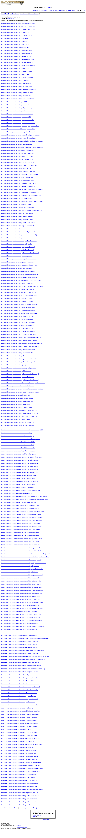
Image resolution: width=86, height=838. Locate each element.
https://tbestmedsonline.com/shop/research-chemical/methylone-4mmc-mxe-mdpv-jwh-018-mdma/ (27, 554)
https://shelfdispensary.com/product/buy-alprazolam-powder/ (17, 401)
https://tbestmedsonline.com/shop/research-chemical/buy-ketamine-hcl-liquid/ (22, 608)
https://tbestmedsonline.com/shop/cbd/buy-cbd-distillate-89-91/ (18, 442)
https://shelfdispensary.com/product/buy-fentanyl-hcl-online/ (17, 92)
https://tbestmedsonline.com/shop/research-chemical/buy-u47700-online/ (20, 599)
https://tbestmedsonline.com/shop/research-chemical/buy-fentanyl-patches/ (21, 584)
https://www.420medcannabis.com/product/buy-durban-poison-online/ (19, 795)
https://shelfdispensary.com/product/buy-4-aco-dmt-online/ (16, 407)
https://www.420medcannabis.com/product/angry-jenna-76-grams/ (18, 696)
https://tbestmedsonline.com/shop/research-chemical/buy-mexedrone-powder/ (21, 593)
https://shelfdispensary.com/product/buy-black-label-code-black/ (18, 349)
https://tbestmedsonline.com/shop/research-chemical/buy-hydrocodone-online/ (22, 590)
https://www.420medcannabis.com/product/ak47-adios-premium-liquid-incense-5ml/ (23, 659)
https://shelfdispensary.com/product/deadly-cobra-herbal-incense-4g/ (19, 304)
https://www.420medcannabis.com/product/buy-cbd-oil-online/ (18, 741)
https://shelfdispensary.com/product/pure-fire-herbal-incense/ (17, 250)
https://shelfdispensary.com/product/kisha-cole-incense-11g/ (17, 283)
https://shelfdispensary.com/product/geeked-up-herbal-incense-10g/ (19, 410)
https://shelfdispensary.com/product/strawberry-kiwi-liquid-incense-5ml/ (20, 135)
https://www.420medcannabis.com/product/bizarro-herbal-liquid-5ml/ (19, 647)
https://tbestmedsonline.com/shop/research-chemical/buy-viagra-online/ (20, 566)
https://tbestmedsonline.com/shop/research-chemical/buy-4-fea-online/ (20, 541)
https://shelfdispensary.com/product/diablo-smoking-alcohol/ (17, 177)
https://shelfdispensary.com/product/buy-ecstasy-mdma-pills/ (17, 62)
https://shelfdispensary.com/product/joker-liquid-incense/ (16, 168)
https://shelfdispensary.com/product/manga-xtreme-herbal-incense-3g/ (19, 274)
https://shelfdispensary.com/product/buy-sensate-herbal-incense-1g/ (19, 235)
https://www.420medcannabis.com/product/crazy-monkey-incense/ (19, 677)
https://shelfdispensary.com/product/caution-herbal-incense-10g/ (18, 325)
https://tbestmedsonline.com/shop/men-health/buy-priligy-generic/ (18, 454)
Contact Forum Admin (42, 10)
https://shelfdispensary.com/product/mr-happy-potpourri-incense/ (18, 358)
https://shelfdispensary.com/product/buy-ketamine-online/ (16, 53)
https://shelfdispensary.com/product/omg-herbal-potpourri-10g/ (18, 262)
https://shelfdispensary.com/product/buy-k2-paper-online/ (16, 198)
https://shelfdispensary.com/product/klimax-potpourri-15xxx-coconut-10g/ (21, 280)
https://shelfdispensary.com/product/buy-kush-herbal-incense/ (17, 377)
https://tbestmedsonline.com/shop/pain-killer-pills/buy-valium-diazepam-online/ (22, 626)
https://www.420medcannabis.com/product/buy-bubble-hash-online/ (19, 735)
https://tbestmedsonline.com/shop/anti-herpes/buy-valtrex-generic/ (18, 451)
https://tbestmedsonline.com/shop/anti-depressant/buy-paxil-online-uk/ (20, 463)
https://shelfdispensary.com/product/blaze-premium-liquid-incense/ (19, 416)
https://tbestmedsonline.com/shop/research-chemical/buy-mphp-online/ (20, 505)
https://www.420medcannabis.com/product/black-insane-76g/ (17, 681)
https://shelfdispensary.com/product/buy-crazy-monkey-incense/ (18, 307)
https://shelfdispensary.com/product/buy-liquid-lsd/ (14, 41)
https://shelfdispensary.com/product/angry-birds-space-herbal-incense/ (19, 380)
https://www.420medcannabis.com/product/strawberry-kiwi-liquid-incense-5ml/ (22, 650)
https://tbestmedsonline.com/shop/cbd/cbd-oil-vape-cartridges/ (17, 436)
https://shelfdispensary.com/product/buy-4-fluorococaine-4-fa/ (17, 111)
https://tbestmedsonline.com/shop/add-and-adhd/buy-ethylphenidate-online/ (21, 514)
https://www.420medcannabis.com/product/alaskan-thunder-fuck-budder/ (20, 765)
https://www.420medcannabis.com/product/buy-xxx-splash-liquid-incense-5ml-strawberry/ (25, 638)
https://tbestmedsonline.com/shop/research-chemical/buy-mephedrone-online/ (21, 575)
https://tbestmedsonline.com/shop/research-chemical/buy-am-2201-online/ (21, 550)
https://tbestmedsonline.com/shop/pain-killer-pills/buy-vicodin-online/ (19, 623)
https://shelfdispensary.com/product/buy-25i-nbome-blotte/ (16, 86)
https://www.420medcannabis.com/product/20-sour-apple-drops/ (18, 747)
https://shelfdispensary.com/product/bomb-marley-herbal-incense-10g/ (20, 346)
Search (67, 10)
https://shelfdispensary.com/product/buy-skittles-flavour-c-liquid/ (18, 138)
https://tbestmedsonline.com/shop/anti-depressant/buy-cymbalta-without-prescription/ (24, 496)
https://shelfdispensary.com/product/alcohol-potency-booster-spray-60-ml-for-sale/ (23, 383)
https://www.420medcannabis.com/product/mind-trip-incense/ (17, 674)
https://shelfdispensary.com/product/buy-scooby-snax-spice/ (17, 319)
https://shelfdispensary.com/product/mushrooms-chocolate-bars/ (18, 26)
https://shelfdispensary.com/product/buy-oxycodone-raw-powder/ (18, 89)
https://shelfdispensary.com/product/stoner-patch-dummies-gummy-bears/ (20, 228)
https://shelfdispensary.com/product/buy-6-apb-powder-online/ (17, 120)
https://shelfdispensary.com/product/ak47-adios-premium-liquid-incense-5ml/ (21, 210)
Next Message (23, 808)
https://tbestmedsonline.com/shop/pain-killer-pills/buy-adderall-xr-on (19, 629)
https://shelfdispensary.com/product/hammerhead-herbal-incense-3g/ (19, 295)
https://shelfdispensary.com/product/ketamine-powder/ (15, 47)
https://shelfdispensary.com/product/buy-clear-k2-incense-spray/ (18, 186)
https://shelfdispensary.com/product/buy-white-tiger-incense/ (17, 216)
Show (49, 7)
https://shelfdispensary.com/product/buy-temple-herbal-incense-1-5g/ (19, 222)
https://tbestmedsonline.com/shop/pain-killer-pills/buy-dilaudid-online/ (20, 605)
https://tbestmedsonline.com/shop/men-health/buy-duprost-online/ (18, 487)
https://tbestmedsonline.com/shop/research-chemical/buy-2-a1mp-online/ (20, 523)
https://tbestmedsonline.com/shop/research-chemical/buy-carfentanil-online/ (21, 581)
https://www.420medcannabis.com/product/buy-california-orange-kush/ (20, 705)
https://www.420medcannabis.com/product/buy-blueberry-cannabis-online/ (21, 762)
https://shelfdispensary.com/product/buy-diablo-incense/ (16, 371)
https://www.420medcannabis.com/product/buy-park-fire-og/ (17, 708)
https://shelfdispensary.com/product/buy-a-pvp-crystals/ (16, 117)
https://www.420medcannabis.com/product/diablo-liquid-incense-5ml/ (19, 653)
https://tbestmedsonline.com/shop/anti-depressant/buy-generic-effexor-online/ (21, 457)
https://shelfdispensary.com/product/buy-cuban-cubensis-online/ (18, 65)
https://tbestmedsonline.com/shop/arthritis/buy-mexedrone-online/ (18, 502)
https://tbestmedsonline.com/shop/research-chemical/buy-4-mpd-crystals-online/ (22, 511)
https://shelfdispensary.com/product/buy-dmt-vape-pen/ (15, 404)
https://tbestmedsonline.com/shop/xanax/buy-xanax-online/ (17, 493)
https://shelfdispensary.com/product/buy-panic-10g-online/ (16, 256)
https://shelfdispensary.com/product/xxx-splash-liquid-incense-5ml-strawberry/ (22, 189)
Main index (51, 10)
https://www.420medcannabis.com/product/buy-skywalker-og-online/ (19, 726)
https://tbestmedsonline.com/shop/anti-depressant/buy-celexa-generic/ (19, 460)
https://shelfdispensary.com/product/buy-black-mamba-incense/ (18, 355)
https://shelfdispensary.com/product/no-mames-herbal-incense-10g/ (19, 265)
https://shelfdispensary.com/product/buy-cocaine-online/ (16, 95)
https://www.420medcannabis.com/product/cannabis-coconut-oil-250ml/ (20, 738)
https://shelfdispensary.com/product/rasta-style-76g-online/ (16, 244)
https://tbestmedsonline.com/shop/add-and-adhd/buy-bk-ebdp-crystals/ (20, 532)
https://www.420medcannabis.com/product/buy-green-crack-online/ (19, 798)
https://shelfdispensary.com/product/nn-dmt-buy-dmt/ (15, 74)
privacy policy (17, 825)
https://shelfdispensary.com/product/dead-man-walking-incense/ (18, 322)
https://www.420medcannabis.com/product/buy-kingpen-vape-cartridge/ (20, 714)
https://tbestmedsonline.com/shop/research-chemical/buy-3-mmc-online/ (20, 529)
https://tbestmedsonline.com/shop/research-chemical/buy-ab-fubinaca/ (19, 572)
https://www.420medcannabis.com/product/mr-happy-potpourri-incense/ (20, 687)
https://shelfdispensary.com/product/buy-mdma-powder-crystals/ (18, 29)
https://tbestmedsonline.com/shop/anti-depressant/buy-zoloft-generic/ (19, 466)
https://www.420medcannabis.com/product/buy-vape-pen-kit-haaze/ (19, 732)
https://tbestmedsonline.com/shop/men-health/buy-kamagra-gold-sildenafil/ (21, 490)
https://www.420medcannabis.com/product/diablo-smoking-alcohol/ (19, 644)
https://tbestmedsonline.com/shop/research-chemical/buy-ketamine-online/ (21, 578)
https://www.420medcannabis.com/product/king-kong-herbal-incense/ (19, 671)
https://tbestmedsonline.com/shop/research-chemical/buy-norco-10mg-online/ (21, 620)
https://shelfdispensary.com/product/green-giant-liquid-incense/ (18, 171)
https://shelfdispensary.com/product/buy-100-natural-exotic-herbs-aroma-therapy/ (23, 389)
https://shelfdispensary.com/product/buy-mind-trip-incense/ (17, 268)
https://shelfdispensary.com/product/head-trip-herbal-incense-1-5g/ (19, 292)
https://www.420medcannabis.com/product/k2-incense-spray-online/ (19, 635)
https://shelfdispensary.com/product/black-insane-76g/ (15, 395)
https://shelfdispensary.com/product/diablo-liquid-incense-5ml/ (18, 180)
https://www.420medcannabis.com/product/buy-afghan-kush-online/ (19, 801)
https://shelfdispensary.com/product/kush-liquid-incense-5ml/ (17, 153)
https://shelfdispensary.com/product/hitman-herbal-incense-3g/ (17, 289)
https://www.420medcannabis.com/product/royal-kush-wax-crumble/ (19, 723)
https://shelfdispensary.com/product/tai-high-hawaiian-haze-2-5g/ (18, 225)
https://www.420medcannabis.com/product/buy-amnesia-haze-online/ (19, 783)
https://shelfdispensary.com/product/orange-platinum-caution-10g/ (18, 259)
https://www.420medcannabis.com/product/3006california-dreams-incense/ (21, 665)
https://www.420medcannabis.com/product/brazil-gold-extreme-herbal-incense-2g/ (23, 668)
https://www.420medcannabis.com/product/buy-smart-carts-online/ (19, 720)
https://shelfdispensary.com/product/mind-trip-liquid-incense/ (17, 150)
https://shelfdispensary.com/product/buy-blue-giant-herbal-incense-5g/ (20, 374)
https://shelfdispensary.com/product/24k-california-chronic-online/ (18, 334)
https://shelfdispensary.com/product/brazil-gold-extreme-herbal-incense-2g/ (21, 337)
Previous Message (32, 808)
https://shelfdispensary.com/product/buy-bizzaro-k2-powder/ (17, 328)
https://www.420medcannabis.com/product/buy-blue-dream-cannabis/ (19, 756)
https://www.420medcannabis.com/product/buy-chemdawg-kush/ (18, 753)
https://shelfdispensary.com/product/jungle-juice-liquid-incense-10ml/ (19, 165)
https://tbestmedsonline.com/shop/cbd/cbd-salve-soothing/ (16, 433)
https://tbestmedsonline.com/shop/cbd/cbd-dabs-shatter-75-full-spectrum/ (20, 439)
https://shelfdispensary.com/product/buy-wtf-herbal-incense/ (17, 213)
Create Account (37, 815)
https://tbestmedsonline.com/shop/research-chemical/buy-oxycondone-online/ (21, 587)
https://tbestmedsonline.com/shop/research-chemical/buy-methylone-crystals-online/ (23, 563)
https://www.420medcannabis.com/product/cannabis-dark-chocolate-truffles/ (21, 744)
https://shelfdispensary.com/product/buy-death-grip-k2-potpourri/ (18, 368)
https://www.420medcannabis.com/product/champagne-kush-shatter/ (19, 699)
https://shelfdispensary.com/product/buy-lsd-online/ (14, 38)
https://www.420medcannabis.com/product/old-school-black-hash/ (18, 750)
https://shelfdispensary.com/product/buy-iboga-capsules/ (16, 56)
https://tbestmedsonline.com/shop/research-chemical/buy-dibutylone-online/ (21, 517)
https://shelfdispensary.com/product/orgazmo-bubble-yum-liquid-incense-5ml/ (22, 141)
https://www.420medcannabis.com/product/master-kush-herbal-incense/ (20, 684)
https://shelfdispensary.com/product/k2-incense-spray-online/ (17, 159)
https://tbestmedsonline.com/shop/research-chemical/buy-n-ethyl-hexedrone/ (21, 520)
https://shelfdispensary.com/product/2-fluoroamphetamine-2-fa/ (18, 129)
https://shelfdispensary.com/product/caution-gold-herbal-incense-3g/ (19, 313)
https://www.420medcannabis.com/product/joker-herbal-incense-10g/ (19, 690)
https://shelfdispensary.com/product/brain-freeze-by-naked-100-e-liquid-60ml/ (22, 201)
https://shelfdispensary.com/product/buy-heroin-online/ (15, 104)
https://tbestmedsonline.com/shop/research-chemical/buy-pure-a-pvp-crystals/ (21, 430)
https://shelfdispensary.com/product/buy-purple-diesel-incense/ (18, 247)
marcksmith (10, 18)
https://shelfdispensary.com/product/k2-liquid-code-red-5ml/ (17, 156)
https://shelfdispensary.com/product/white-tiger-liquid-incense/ (18, 132)
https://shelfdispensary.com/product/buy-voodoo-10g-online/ (17, 219)
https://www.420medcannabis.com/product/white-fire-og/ (16, 729)
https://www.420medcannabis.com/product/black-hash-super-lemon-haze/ (20, 711)
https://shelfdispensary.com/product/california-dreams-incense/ (18, 316)
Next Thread (4, 808)
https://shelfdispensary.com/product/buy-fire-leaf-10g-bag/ (16, 298)
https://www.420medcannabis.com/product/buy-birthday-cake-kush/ (19, 717)
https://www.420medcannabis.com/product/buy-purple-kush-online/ (19, 759)
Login (34, 10)
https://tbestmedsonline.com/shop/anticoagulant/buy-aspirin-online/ (19, 475)
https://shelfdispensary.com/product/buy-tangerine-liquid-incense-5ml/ (20, 192)
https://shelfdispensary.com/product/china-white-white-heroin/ (17, 98)
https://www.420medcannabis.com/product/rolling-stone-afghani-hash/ (20, 792)
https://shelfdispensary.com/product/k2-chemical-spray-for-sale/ (18, 162)
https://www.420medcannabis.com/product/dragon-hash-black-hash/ (19, 786)
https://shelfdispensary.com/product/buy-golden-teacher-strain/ (17, 59)
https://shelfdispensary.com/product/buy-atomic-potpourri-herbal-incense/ (20, 392)
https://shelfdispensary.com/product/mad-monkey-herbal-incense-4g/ (19, 277)
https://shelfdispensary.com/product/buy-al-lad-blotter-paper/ (17, 77)
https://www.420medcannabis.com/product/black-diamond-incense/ (19, 693)
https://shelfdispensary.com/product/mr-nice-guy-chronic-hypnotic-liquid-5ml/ (22, 147)
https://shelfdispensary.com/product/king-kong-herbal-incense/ (17, 365)
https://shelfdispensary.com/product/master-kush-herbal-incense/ (18, 271)
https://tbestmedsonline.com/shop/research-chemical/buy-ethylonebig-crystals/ (22, 602)
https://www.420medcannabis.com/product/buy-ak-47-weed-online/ (19, 804)
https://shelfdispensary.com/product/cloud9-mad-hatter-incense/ (18, 310)
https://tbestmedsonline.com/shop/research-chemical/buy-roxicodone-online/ (21, 614)
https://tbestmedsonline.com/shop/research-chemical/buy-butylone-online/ (21, 617)
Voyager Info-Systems (22, 827)
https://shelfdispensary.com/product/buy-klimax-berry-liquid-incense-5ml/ (21, 195)
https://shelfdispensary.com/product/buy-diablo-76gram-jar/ (17, 301)
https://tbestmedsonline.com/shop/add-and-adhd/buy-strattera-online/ (19, 481)
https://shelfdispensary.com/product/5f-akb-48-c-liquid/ (15, 419)
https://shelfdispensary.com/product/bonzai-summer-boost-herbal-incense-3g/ (21, 343)
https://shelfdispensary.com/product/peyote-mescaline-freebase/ (18, 23)
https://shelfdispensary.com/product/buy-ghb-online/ (15, 68)
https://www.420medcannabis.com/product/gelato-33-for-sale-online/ (19, 780)
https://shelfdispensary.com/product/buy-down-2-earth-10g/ (17, 352)
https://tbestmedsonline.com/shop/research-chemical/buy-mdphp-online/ (20, 547)
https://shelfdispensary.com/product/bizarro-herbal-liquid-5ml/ (17, 204)
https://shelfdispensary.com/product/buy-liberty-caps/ (15, 44)
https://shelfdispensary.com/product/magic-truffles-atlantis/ (17, 35)
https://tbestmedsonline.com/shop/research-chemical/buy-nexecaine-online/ (21, 526)
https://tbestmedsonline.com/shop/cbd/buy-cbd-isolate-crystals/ (18, 448)
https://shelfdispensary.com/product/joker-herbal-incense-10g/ (17, 425)
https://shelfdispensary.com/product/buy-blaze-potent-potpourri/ (18, 362)
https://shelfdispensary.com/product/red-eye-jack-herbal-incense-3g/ (19, 241)
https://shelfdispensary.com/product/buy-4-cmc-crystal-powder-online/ (20, 126)
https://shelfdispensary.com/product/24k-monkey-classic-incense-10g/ (19, 413)
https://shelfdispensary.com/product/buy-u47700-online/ (16, 101)
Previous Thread (13, 808)
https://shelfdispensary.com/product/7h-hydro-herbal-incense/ (17, 386)
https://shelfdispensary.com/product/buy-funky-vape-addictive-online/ (19, 174)
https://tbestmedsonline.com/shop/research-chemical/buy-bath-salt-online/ (20, 596)
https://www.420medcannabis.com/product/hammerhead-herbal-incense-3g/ (21, 662)
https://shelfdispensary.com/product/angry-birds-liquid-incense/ (18, 207)
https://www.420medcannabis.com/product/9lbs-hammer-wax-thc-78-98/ (20, 771)
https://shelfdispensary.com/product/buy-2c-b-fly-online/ (16, 83)
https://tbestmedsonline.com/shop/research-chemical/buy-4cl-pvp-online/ (20, 544)
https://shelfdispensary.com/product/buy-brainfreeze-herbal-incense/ (19, 340)
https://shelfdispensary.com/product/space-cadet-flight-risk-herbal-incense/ (21, 231)
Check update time (73, 10)
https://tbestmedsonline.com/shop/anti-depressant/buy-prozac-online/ (19, 469)
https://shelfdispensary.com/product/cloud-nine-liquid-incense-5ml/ (19, 183)
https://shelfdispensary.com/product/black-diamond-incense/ (17, 398)
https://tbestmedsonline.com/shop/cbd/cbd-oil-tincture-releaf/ (17, 445)
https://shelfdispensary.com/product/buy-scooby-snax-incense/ (17, 238)
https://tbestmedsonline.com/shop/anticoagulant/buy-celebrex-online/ (19, 472)
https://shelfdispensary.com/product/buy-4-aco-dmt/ (15, 80)
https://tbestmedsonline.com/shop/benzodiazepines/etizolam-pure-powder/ (21, 560)
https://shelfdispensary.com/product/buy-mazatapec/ (15, 32)
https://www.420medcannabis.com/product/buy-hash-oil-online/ (18, 777)
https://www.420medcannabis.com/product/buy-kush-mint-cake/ (18, 702)
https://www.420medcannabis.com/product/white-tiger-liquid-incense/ (19, 641)
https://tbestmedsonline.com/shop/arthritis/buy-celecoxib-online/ (18, 478)
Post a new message (59, 10)
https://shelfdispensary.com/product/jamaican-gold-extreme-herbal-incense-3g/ (22, 286)
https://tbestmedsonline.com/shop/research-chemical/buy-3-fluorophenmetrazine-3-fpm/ (24, 499)
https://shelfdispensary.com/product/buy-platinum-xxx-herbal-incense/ (20, 253)
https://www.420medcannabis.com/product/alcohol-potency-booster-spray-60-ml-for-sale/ (25, 656)
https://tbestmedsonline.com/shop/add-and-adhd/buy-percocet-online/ (19, 611)
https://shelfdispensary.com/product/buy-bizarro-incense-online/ (18, 331)
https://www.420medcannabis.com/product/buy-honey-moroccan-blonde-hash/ (22, 789)
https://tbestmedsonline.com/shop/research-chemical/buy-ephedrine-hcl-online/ (22, 569)
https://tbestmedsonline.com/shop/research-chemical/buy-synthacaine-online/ (21, 538)
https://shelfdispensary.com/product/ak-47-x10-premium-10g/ (17, 422)
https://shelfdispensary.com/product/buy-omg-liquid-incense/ (17, 144)
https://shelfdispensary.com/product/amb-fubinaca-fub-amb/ (17, 114)
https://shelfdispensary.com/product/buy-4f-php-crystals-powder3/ (18, 108)
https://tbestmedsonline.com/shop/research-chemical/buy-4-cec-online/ (20, 508)
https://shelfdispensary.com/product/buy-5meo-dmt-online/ (16, 71)
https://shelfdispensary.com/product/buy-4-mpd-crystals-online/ (18, 123)
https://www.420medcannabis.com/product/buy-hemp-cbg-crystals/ (19, 774)
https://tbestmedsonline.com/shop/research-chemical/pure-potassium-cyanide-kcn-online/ (25, 557)
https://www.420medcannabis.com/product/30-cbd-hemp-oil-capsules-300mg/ (22, 768)
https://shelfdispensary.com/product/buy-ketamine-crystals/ (17, 50)
